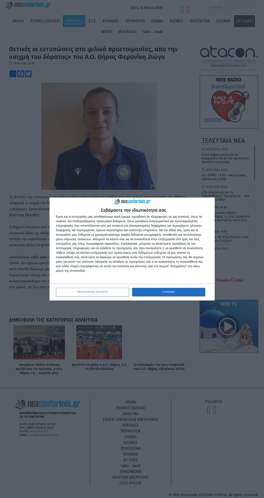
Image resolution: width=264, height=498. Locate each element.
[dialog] (132, 249)
